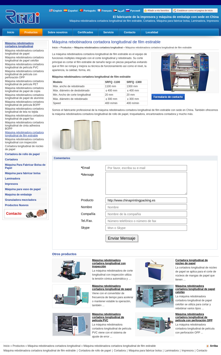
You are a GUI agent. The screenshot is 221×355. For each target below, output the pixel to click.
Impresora (11, 183)
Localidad (152, 32)
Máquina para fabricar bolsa (22, 173)
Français (105, 10)
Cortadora (11, 159)
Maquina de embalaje (18, 194)
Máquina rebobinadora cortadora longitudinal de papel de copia (24, 90)
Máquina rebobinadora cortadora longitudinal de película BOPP (24, 103)
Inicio (10, 32)
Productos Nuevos (17, 205)
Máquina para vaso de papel (23, 189)
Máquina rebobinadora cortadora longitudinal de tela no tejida (24, 110)
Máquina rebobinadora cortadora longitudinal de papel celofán (24, 59)
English (55, 10)
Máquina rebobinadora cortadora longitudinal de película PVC (24, 66)
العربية (118, 10)
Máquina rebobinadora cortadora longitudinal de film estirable (24, 134)
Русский (133, 10)
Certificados (85, 32)
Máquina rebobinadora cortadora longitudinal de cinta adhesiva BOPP (24, 125)
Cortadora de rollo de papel (22, 154)
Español (71, 10)
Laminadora (12, 178)
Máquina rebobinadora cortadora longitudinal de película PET (24, 83)
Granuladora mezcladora (20, 199)
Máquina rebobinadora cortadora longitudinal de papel (24, 52)
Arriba (214, 345)
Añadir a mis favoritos (158, 10)
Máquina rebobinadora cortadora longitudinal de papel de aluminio (24, 96)
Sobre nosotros (58, 32)
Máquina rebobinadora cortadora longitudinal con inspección (24, 141)
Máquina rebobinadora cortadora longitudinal (19, 45)
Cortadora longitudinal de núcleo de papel (24, 148)
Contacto (129, 32)
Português (87, 10)
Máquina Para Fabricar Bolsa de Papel (25, 166)
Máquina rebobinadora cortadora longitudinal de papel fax (24, 117)
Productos (31, 32)
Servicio (108, 32)
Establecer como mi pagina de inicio (195, 10)
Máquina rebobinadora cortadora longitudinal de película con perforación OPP (24, 74)
